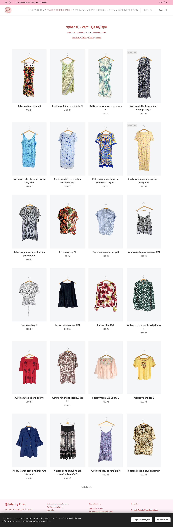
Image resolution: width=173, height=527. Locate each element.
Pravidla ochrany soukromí (101, 511)
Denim (91, 37)
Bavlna (75, 32)
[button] (148, 10)
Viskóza (88, 33)
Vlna (69, 32)
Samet (98, 37)
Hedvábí (96, 32)
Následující (85, 487)
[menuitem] (44, 10)
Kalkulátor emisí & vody (57, 504)
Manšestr (76, 37)
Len (81, 32)
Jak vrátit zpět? (96, 508)
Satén (83, 37)
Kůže (104, 32)
